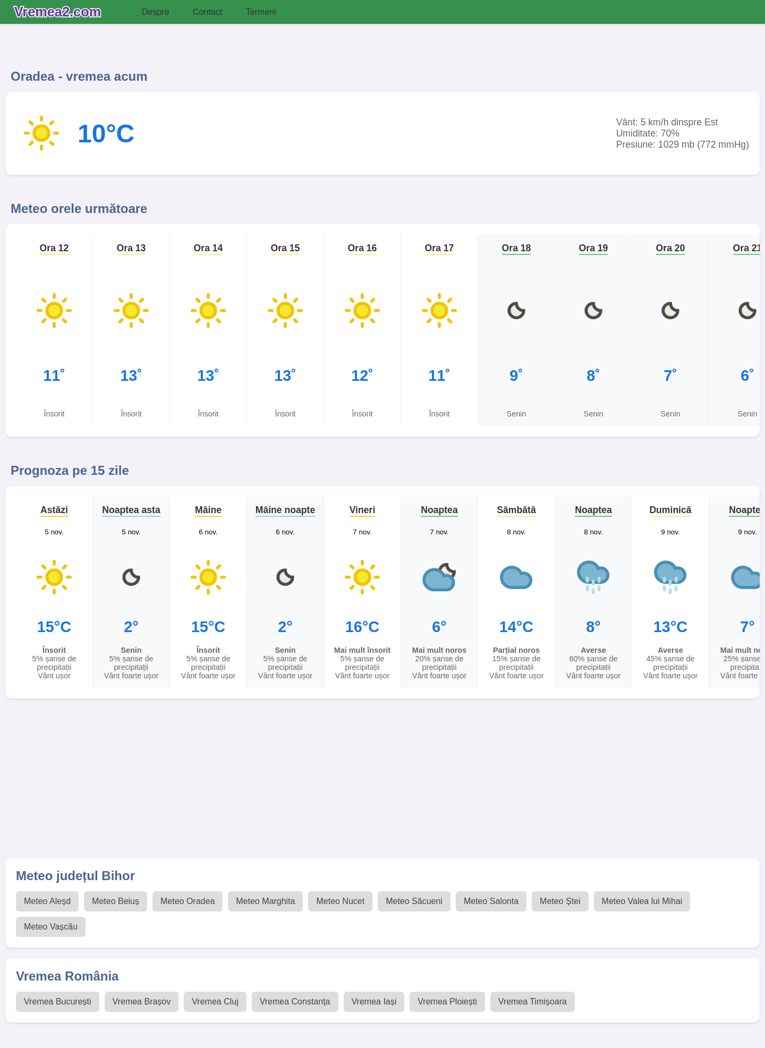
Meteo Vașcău (51, 926)
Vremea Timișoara (532, 1001)
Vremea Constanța (295, 1001)
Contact (207, 11)
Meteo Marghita (265, 901)
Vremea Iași (374, 1001)
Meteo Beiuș (115, 901)
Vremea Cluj (215, 1001)
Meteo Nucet (340, 901)
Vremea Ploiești (447, 1001)
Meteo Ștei (560, 901)
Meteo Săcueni (414, 901)
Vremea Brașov (142, 1001)
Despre (155, 11)
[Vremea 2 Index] (60, 12)
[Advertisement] (324, 783)
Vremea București (57, 1001)
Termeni (261, 11)
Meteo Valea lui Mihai (642, 901)
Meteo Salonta (491, 901)
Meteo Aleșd (47, 901)
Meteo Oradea (187, 901)
